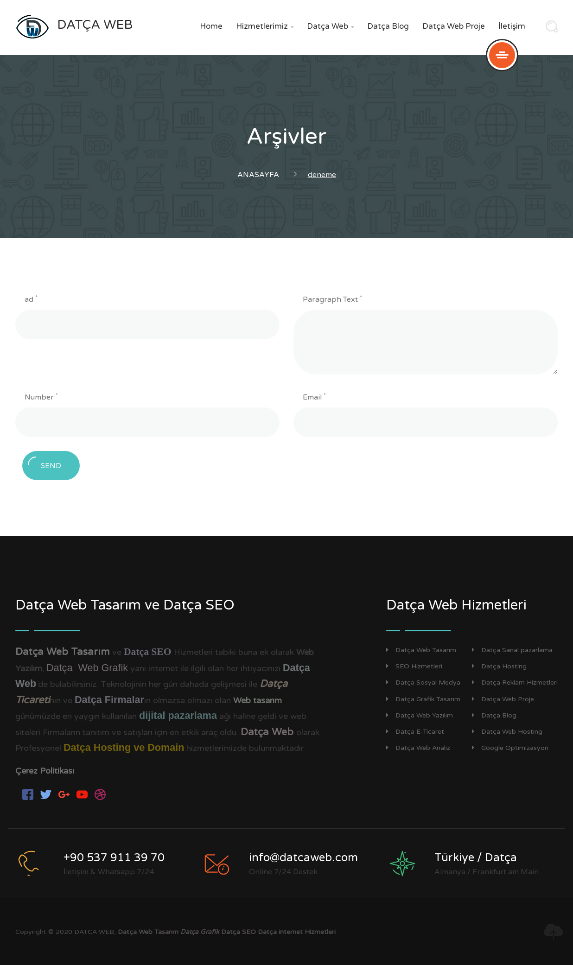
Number (41, 397)
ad (31, 299)
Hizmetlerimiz (264, 26)
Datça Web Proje (453, 26)
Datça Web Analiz (418, 748)
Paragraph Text (332, 299)
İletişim (511, 26)
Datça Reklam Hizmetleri (515, 682)
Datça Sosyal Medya (423, 682)
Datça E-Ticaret (415, 732)
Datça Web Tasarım (421, 650)
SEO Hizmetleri (414, 666)
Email (314, 397)
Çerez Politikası (44, 771)
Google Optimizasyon (510, 748)
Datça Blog (388, 26)
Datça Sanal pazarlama (512, 650)
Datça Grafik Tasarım (423, 699)
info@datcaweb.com (303, 857)
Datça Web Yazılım (419, 715)
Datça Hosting (499, 666)
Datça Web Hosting (507, 732)
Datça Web (330, 26)
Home (211, 26)
